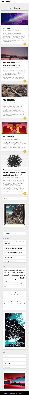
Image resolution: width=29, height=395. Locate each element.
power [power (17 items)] (20, 279)
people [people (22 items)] (14, 280)
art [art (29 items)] (17, 270)
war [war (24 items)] (5, 286)
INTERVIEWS (7, 233)
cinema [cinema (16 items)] (11, 272)
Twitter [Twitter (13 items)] (12, 283)
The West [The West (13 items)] (23, 281)
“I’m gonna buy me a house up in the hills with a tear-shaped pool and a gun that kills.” (14, 172)
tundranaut (19, 30)
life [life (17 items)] (9, 277)
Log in (5, 356)
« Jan (4, 308)
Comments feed (7, 363)
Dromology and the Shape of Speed (11, 261)
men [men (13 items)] (15, 277)
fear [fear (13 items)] (23, 272)
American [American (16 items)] (14, 270)
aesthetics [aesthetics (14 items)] (6, 270)
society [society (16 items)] (11, 281)
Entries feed (6, 359)
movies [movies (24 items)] (18, 277)
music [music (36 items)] (22, 278)
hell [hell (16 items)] (17, 275)
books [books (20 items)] (19, 270)
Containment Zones (8, 257)
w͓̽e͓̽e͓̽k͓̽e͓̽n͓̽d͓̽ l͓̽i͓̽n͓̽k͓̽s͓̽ (8, 137)
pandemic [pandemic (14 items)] (11, 279)
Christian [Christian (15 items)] (8, 272)
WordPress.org (7, 367)
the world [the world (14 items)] (5, 283)
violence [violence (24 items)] (22, 283)
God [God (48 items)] (10, 275)
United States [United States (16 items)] (16, 283)
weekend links (8, 28)
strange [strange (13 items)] (15, 281)
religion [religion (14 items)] (9, 281)
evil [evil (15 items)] (22, 272)
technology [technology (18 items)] (18, 281)
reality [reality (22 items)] (5, 281)
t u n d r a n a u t (6, 1)
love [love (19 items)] (13, 277)
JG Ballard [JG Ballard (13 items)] (23, 275)
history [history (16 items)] (19, 275)
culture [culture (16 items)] (14, 272)
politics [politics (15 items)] (17, 279)
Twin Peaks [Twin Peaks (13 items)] (9, 283)
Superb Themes (22, 393)
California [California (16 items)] (23, 270)
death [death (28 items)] (17, 272)
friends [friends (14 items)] (6, 275)
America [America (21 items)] (10, 270)
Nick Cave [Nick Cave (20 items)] (6, 280)
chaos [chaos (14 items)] (5, 272)
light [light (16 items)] (11, 277)
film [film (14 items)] (4, 275)
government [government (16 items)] (14, 275)
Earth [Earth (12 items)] (20, 272)
